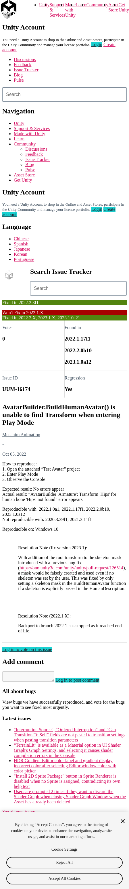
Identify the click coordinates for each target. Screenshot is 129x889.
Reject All (64, 863)
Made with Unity (70, 9)
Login (96, 44)
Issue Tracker (26, 69)
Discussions (25, 59)
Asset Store (24, 174)
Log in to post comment (83, 681)
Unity (44, 4)
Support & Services (32, 128)
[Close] (122, 822)
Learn (81, 4)
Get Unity (123, 7)
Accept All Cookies (64, 879)
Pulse (19, 80)
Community (97, 4)
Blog (18, 74)
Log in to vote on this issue (27, 649)
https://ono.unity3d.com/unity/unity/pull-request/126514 (71, 567)
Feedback (22, 64)
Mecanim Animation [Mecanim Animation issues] (21, 434)
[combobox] (64, 94)
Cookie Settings (64, 850)
